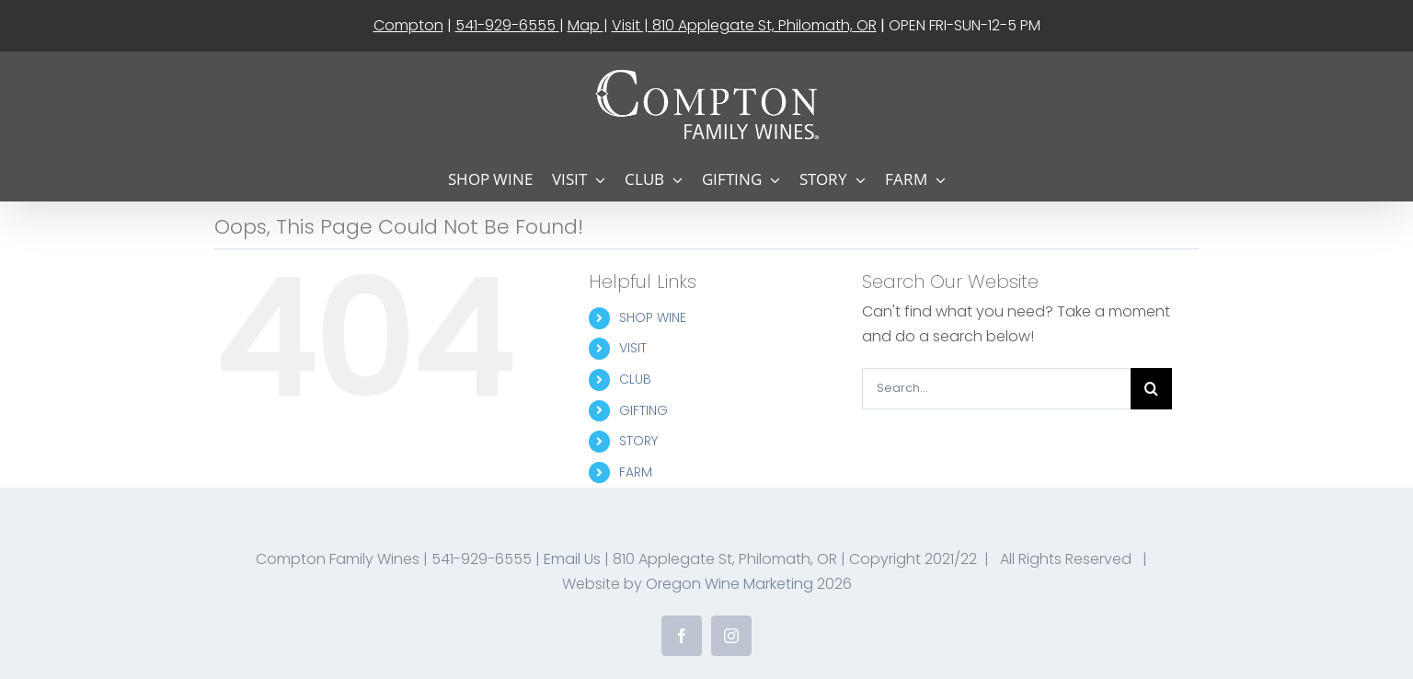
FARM (635, 472)
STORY (638, 441)
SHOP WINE (652, 317)
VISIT (633, 348)
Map (585, 25)
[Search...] (996, 388)
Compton (408, 25)
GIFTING (643, 410)
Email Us (572, 559)
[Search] (1151, 388)
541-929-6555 (507, 25)
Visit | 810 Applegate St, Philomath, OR (744, 25)
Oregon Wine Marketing (729, 583)
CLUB (635, 379)
